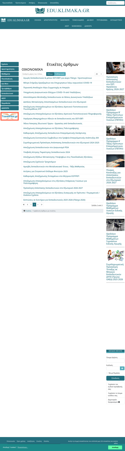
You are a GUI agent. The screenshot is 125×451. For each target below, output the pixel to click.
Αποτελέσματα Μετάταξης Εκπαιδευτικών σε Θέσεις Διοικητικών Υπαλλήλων (58, 97)
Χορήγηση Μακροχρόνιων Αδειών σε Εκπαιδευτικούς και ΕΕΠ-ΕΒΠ (53, 118)
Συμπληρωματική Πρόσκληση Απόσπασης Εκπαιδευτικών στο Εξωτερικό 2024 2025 (61, 142)
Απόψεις (32, 3)
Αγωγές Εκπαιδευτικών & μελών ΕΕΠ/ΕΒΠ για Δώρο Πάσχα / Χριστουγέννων (57, 78)
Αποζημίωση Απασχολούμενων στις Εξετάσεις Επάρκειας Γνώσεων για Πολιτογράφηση (55, 182)
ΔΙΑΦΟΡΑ (88, 26)
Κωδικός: (109, 365)
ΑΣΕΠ (67, 26)
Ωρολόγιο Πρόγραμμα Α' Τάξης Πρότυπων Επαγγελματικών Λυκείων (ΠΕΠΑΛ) (114, 143)
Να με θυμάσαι (114, 373)
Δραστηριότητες (50, 20)
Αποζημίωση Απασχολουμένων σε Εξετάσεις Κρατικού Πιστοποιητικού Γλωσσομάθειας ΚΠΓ (55, 107)
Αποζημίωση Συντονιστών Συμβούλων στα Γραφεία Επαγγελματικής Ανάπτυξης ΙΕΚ (61, 137)
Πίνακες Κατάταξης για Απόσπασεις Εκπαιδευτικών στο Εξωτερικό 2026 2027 (113, 176)
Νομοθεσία (77, 26)
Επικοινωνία (42, 3)
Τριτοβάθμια (102, 20)
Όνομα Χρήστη (111, 357)
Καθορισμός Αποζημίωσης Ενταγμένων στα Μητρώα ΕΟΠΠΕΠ (51, 176)
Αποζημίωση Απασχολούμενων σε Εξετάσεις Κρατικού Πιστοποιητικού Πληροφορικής (62, 113)
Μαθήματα (64, 20)
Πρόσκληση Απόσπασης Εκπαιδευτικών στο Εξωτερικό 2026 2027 (53, 188)
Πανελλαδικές (78, 20)
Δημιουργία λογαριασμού (114, 401)
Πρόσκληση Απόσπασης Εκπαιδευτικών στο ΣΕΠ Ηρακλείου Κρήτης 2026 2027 (115, 83)
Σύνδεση (115, 378)
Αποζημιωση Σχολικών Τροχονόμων (39, 161)
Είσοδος (46, 441)
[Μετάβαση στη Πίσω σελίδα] (27, 204)
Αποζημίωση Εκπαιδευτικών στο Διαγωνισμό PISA (46, 147)
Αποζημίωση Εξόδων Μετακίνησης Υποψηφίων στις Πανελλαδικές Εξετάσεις (58, 157)
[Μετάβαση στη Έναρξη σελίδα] (24, 204)
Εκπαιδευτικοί (116, 20)
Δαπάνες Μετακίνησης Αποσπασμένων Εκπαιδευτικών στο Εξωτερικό (54, 102)
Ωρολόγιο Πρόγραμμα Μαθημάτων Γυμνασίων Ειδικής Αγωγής (114, 238)
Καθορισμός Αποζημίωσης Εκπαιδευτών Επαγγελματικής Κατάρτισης (54, 133)
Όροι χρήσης (21, 441)
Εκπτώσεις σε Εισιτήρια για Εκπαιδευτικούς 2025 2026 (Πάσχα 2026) (54, 199)
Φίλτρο (50, 74)
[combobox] (115, 3)
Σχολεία (38, 20)
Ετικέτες (39, 441)
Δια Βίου (90, 20)
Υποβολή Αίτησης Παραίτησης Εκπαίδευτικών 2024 (46, 152)
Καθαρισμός (59, 74)
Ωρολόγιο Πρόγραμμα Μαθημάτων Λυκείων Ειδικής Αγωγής (114, 208)
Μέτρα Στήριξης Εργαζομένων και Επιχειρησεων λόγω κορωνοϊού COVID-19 (57, 82)
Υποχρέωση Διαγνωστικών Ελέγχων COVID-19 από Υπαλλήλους (52, 92)
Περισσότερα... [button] (23, 447)
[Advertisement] (62, 43)
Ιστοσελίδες (54, 3)
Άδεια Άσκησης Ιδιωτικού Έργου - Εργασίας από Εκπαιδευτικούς (52, 123)
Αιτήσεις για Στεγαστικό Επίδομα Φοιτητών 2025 (45, 171)
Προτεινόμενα (21, 3)
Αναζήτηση (31, 441)
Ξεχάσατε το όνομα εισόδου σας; (115, 394)
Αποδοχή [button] (115, 447)
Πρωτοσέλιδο (7, 3)
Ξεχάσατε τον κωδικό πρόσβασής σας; (115, 386)
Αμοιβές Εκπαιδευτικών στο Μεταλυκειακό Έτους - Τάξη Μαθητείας (54, 166)
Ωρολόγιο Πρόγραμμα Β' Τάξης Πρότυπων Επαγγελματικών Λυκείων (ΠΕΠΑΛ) (114, 115)
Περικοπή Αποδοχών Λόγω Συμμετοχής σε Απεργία (46, 87)
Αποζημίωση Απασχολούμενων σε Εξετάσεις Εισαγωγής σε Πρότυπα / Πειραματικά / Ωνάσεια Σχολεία (61, 193)
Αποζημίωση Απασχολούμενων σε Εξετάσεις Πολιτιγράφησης (51, 128)
